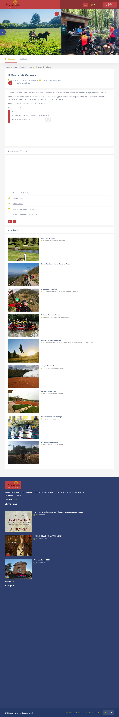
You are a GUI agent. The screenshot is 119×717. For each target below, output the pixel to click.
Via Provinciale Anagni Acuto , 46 (53, 444)
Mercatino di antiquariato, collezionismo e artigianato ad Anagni (58, 512)
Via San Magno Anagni (49, 419)
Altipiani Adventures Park (51, 340)
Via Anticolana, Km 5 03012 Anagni (52, 368)
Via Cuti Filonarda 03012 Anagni (52, 393)
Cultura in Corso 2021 (42, 560)
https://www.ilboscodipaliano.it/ (25, 214)
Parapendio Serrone (49, 289)
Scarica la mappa (110, 4)
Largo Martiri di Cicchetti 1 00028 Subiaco (55, 317)
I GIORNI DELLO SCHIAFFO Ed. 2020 (48, 536)
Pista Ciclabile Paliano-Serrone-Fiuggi (55, 264)
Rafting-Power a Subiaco (51, 315)
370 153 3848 (32, 80)
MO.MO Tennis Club (48, 391)
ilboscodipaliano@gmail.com (50, 80)
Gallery (10, 59)
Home (7, 67)
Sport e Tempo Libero (22, 67)
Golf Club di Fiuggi (48, 238)
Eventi (97, 713)
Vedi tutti (9, 581)
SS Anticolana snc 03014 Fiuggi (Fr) (53, 241)
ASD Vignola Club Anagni (50, 442)
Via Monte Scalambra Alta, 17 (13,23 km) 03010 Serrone (59, 292)
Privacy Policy (88, 713)
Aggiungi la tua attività (73, 713)
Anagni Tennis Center (49, 366)
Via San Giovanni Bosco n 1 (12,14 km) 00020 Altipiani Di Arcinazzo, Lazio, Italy (67, 342)
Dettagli (23, 59)
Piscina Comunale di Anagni (51, 417)
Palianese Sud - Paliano (17, 80)
